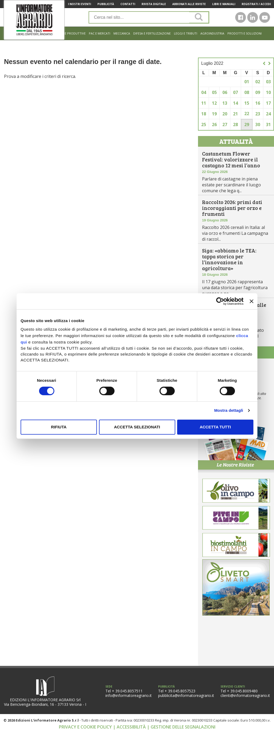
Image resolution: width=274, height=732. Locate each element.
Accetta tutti (215, 427)
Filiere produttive (71, 33)
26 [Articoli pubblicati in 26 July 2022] (214, 124)
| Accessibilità (130, 727)
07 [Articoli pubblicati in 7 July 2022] (235, 92)
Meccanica (121, 33)
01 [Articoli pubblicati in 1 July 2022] (246, 82)
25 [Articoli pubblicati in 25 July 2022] (203, 124)
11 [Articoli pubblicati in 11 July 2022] (203, 103)
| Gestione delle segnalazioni (181, 727)
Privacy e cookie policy (86, 727)
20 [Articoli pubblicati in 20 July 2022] (224, 114)
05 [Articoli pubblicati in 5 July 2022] (214, 92)
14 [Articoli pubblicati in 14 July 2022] (235, 103)
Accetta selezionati (137, 427)
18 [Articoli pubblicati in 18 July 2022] (203, 114)
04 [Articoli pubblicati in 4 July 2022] (203, 92)
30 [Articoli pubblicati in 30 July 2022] (257, 124)
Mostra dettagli (228, 410)
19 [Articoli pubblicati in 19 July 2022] (214, 114)
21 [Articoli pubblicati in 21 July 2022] (235, 114)
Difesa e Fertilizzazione (152, 33)
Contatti (127, 4)
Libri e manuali (223, 4)
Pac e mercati (99, 33)
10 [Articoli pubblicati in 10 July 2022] (268, 92)
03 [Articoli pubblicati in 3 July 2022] (268, 82)
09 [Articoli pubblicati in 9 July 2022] (257, 92)
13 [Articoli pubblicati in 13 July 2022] (224, 103)
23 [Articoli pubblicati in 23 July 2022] (257, 114)
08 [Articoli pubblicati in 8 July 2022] (246, 92)
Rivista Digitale (154, 4)
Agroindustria (212, 33)
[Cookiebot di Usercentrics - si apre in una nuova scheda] (220, 301)
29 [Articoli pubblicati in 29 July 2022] (246, 124)
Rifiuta (58, 427)
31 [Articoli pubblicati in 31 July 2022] (268, 124)
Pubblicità (105, 4)
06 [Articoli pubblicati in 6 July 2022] (224, 92)
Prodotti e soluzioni (244, 33)
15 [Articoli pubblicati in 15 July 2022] (246, 103)
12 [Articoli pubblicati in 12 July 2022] (214, 103)
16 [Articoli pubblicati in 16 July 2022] (257, 103)
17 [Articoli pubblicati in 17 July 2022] (268, 103)
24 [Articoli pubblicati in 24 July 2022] (268, 114)
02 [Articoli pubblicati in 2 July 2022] (257, 82)
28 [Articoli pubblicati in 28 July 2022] (235, 124)
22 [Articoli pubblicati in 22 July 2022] (246, 113)
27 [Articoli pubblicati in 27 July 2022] (224, 124)
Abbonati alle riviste (189, 4)
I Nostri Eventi (79, 4)
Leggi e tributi (185, 33)
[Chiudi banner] (251, 301)
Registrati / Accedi (256, 4)
